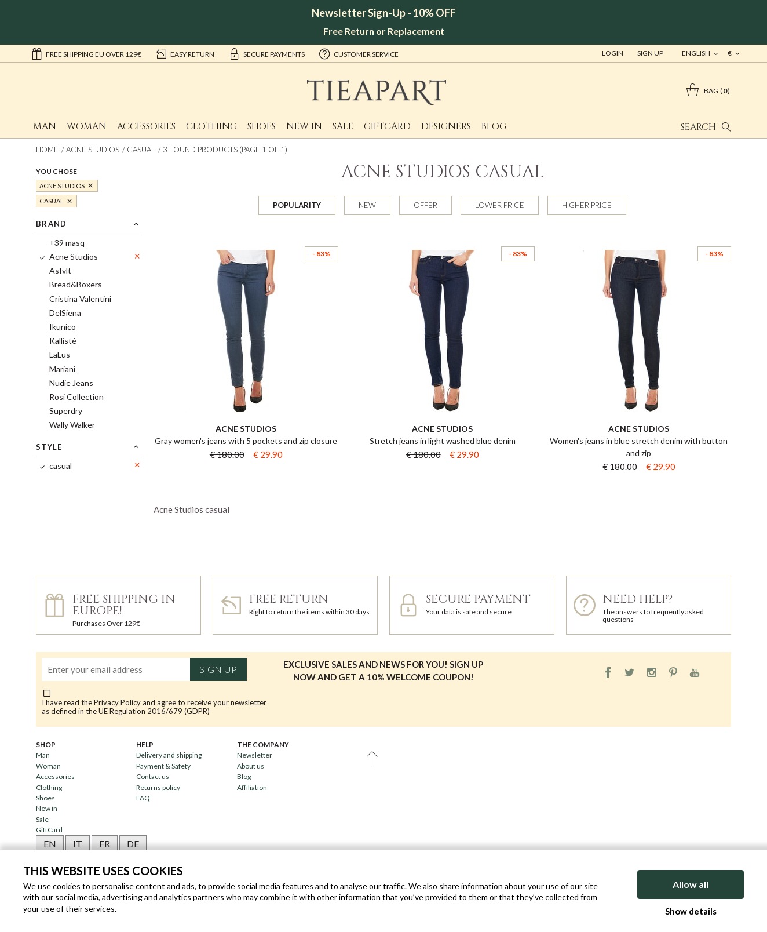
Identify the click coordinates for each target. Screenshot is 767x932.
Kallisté (62, 340)
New (367, 205)
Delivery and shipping (169, 755)
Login (612, 53)
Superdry (65, 411)
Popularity (297, 205)
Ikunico (62, 327)
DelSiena (65, 313)
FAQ (143, 797)
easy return (184, 53)
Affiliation (252, 787)
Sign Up (650, 53)
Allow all (690, 884)
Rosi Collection (76, 397)
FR (104, 843)
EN (49, 843)
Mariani (62, 369)
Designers (446, 126)
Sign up (218, 669)
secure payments (266, 53)
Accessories (146, 126)
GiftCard (387, 126)
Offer (425, 205)
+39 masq (67, 242)
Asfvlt (60, 270)
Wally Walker (72, 424)
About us (250, 766)
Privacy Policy (117, 702)
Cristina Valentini (80, 299)
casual (141, 149)
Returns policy (158, 787)
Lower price (499, 205)
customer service (359, 53)
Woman (87, 126)
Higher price (587, 205)
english (696, 53)
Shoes (261, 126)
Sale (343, 126)
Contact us (152, 776)
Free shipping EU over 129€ (86, 53)
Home (47, 149)
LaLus (59, 354)
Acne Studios (92, 149)
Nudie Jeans (71, 383)
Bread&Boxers (75, 284)
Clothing (211, 126)
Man (44, 126)
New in (304, 126)
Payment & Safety (163, 766)
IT (77, 843)
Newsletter (254, 755)
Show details (691, 911)
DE (133, 843)
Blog (493, 126)
